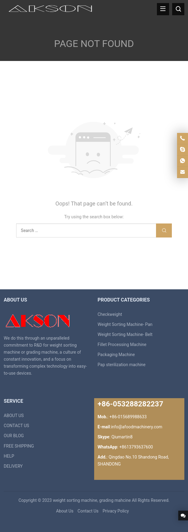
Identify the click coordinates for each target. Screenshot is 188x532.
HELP (9, 456)
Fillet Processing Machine (122, 344)
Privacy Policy (116, 511)
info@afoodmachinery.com (136, 426)
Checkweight (110, 314)
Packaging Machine (116, 354)
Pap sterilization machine (121, 364)
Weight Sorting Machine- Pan (125, 324)
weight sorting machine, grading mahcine (92, 500)
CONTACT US (16, 425)
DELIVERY (13, 466)
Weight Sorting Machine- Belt (125, 334)
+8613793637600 (136, 447)
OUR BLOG (14, 435)
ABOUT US (14, 415)
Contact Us (88, 511)
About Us (64, 511)
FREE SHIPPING (19, 446)
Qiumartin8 (122, 436)
